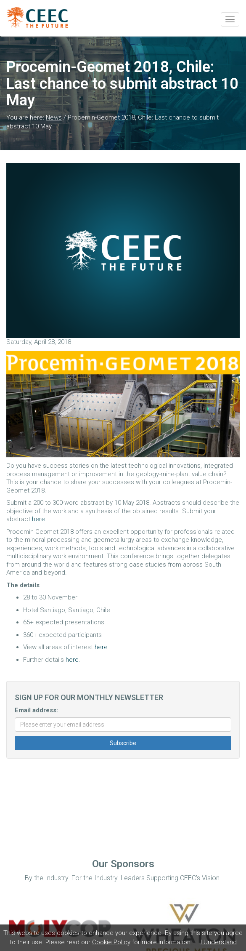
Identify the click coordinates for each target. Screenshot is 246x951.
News (54, 117)
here (38, 519)
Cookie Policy (111, 942)
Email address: (36, 710)
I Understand (219, 942)
